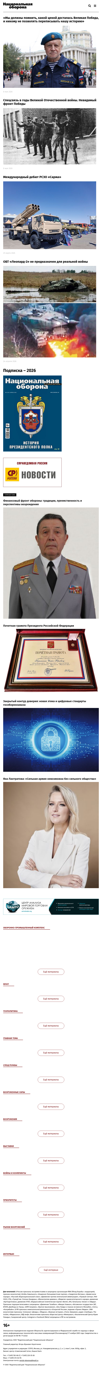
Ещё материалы (51, 972)
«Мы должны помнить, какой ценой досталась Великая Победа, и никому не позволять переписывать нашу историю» (51, 19)
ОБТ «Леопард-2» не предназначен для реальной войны (45, 261)
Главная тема (10, 1038)
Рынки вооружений (14, 1227)
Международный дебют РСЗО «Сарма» (32, 177)
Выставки (8, 1146)
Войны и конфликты (14, 1173)
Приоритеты (10, 1200)
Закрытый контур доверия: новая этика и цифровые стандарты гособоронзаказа (44, 703)
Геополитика (10, 1011)
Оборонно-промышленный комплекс (24, 927)
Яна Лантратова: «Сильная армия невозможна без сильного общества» (49, 779)
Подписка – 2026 (19, 370)
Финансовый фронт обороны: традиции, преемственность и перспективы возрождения (42, 502)
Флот (6, 984)
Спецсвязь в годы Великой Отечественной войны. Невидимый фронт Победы (49, 102)
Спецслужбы (10, 1065)
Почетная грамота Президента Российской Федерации (38, 625)
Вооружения (10, 1119)
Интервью (8, 1254)
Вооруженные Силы (14, 1092)
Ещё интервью (51, 1270)
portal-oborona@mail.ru (28, 1360)
